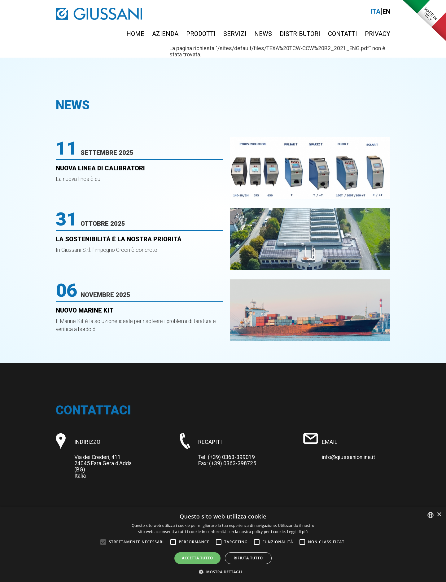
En (386, 11)
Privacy (377, 33)
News (263, 33)
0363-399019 (238, 457)
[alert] (223, 544)
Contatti (342, 33)
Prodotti (201, 33)
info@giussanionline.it (348, 457)
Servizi (235, 33)
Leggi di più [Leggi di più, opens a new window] (297, 531)
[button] (223, 572)
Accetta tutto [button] (197, 558)
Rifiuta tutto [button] (248, 558)
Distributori (300, 33)
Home (135, 33)
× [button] (439, 514)
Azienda (165, 33)
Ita (375, 11)
